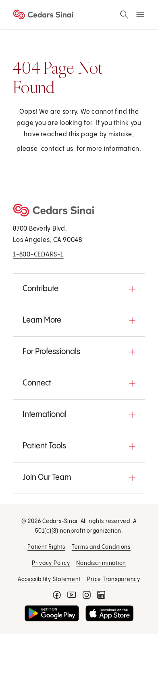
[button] (79, 289)
